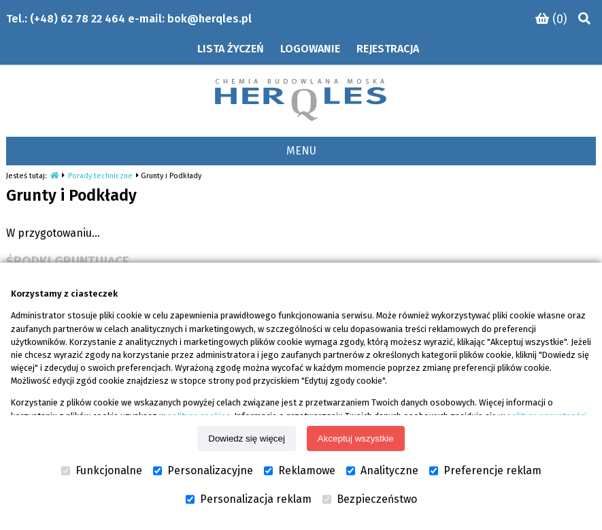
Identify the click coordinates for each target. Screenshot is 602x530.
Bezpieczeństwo (369, 499)
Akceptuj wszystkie (356, 438)
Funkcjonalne (101, 471)
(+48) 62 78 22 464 (77, 18)
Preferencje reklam (485, 471)
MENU (301, 150)
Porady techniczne (100, 175)
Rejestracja (387, 48)
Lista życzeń (230, 48)
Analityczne (382, 471)
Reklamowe (299, 471)
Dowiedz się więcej (246, 438)
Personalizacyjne (203, 471)
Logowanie (310, 48)
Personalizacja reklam (249, 499)
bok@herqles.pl (209, 18)
